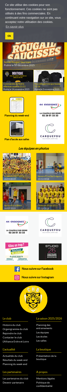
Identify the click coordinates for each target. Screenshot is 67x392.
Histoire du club (12, 325)
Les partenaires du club (15, 378)
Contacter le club (12, 337)
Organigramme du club (15, 329)
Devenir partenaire (13, 382)
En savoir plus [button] (15, 26)
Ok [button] (9, 35)
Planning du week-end (15, 364)
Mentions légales (45, 378)
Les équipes (42, 332)
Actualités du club (13, 356)
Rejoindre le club (12, 333)
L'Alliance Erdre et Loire (16, 341)
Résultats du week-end (15, 360)
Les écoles (41, 336)
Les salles (41, 340)
